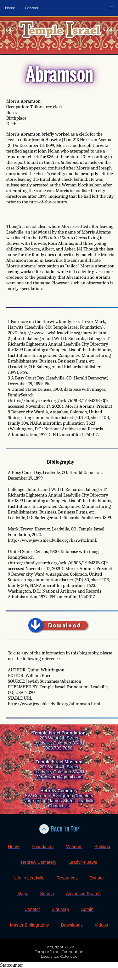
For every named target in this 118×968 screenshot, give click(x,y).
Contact (31, 8)
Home (10, 8)
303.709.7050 (59, 747)
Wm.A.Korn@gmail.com (59, 776)
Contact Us (59, 805)
